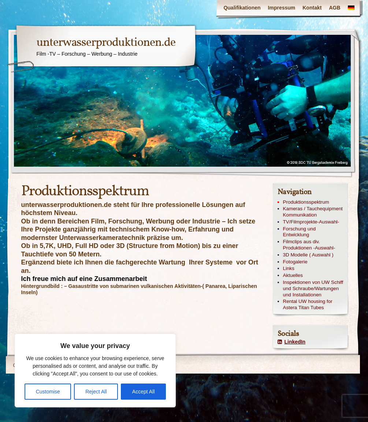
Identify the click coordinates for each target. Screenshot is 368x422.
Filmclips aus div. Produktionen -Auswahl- (309, 245)
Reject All (96, 392)
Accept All (143, 392)
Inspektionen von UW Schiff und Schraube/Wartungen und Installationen (313, 288)
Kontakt (311, 8)
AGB (334, 8)
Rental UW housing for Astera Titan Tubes (307, 304)
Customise (48, 392)
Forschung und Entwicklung (299, 232)
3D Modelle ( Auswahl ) (308, 255)
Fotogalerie (295, 261)
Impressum (281, 8)
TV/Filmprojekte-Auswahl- (311, 222)
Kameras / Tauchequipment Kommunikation (313, 212)
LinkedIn (292, 342)
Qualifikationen (241, 8)
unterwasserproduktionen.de (106, 43)
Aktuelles (293, 275)
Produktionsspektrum (306, 202)
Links (288, 268)
